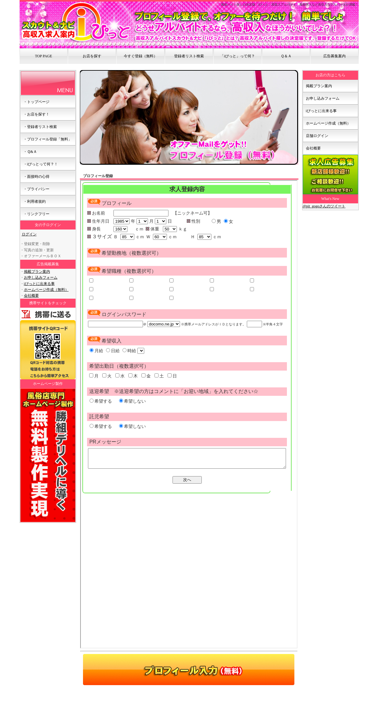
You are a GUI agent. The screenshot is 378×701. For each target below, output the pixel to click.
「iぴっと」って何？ (237, 56)
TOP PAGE (43, 56)
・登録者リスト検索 (40, 127)
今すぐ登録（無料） (140, 56)
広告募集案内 (334, 56)
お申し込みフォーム (41, 277)
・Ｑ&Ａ (30, 151)
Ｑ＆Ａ (286, 56)
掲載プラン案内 (37, 271)
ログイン (29, 234)
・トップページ (36, 102)
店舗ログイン (317, 136)
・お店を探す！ (36, 114)
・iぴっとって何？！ (40, 164)
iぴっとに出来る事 (39, 284)
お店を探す (92, 56)
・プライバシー (36, 189)
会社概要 (31, 295)
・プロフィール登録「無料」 (47, 139)
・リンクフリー (36, 214)
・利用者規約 (34, 201)
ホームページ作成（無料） (46, 289)
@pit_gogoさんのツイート (324, 206)
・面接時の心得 (36, 176)
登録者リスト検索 (189, 56)
